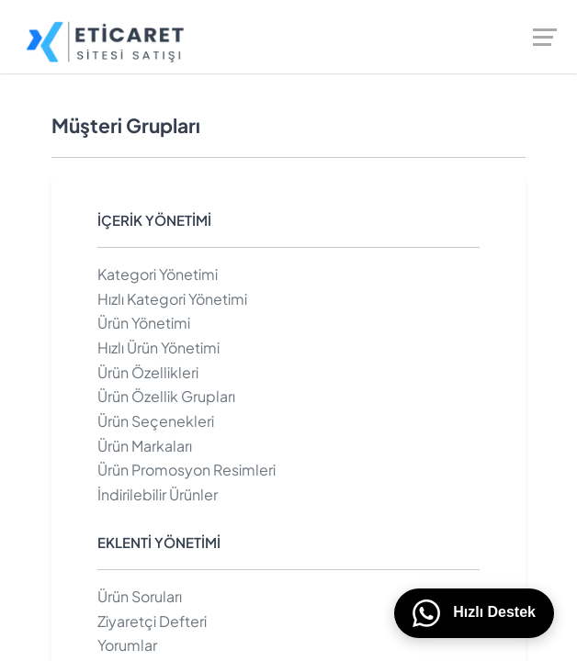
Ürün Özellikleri (147, 372)
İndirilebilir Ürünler (157, 494)
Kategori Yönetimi (157, 274)
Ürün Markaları (144, 445)
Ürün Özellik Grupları (166, 396)
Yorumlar (127, 645)
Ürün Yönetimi (143, 322)
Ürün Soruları (139, 596)
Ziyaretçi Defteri (152, 621)
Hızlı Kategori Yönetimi (172, 298)
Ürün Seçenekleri (155, 421)
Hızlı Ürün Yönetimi (158, 347)
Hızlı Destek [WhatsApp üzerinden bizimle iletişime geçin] (474, 613)
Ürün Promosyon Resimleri (186, 469)
